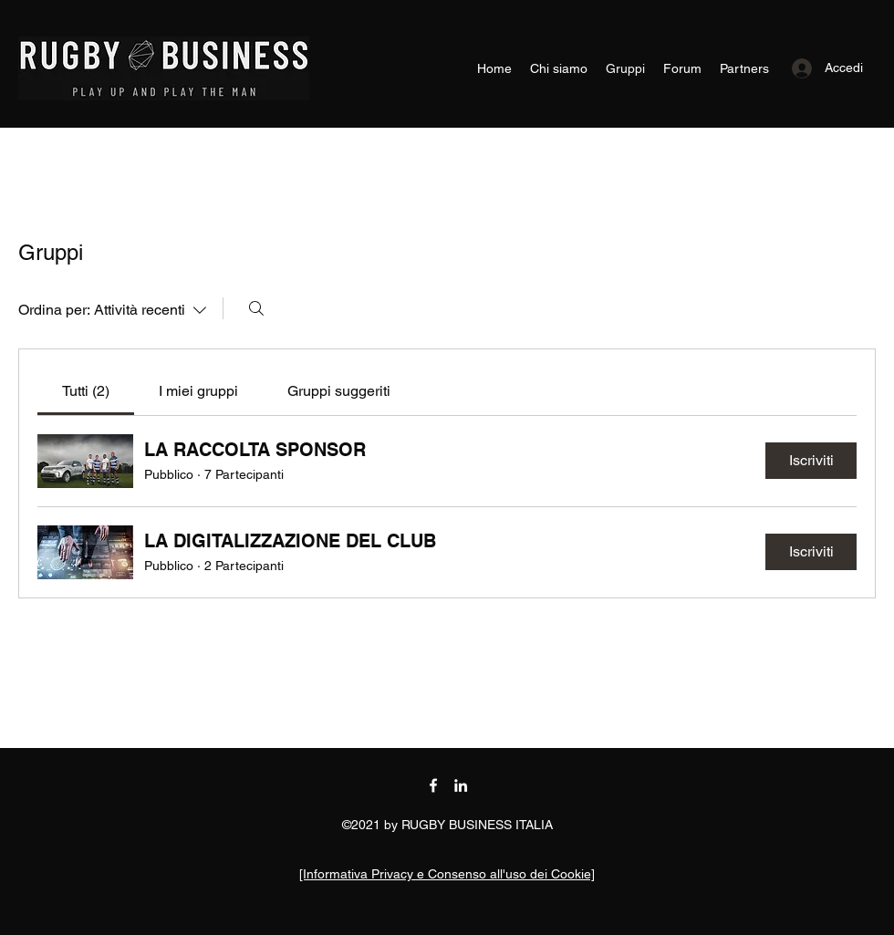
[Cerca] (256, 308)
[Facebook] (433, 785)
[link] (85, 391)
